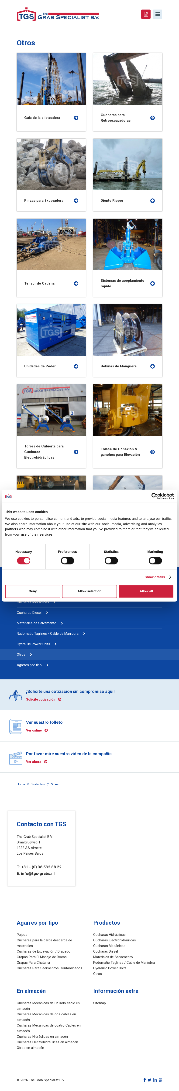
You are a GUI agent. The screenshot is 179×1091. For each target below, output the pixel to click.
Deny (33, 591)
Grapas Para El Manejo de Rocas (42, 957)
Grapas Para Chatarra (33, 962)
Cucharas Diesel (29, 613)
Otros (21, 654)
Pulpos (22, 935)
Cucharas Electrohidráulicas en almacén (47, 1042)
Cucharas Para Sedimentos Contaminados (49, 968)
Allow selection (89, 591)
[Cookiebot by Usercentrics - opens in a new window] (153, 496)
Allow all (146, 591)
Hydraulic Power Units (33, 644)
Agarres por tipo (29, 665)
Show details (155, 577)
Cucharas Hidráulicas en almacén (42, 1036)
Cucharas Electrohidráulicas (114, 940)
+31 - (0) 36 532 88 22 (41, 867)
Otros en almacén (30, 1048)
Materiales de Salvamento (36, 623)
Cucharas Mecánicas (33, 602)
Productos (38, 784)
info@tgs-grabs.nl (38, 873)
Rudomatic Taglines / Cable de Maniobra (48, 633)
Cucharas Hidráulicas (109, 935)
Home (21, 784)
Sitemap (99, 1003)
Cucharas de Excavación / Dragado (43, 951)
